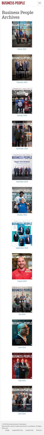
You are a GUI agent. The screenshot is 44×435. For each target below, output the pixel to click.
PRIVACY (39, 430)
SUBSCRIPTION (17, 430)
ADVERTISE (29, 430)
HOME (7, 430)
